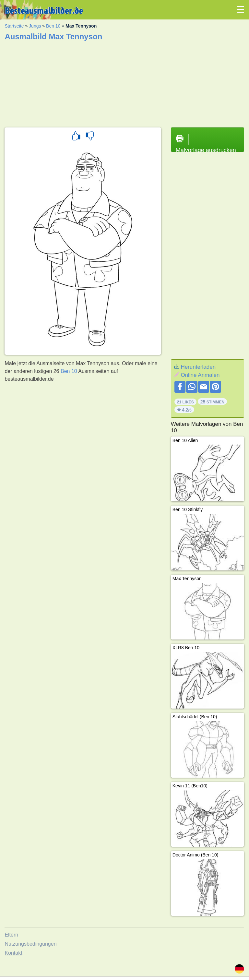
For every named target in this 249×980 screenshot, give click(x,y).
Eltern (11, 935)
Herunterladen (198, 367)
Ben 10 (53, 26)
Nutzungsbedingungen (30, 944)
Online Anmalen (200, 375)
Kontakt (13, 953)
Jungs (35, 26)
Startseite (14, 26)
